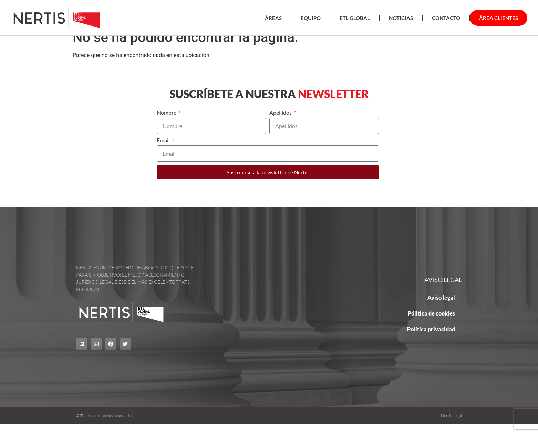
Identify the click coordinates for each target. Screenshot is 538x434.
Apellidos (281, 122)
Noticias (401, 18)
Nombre (167, 122)
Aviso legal (441, 306)
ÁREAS (273, 18)
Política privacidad (431, 338)
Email (164, 150)
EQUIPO (311, 18)
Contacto (446, 18)
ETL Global (355, 18)
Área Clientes (498, 18)
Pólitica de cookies (431, 322)
